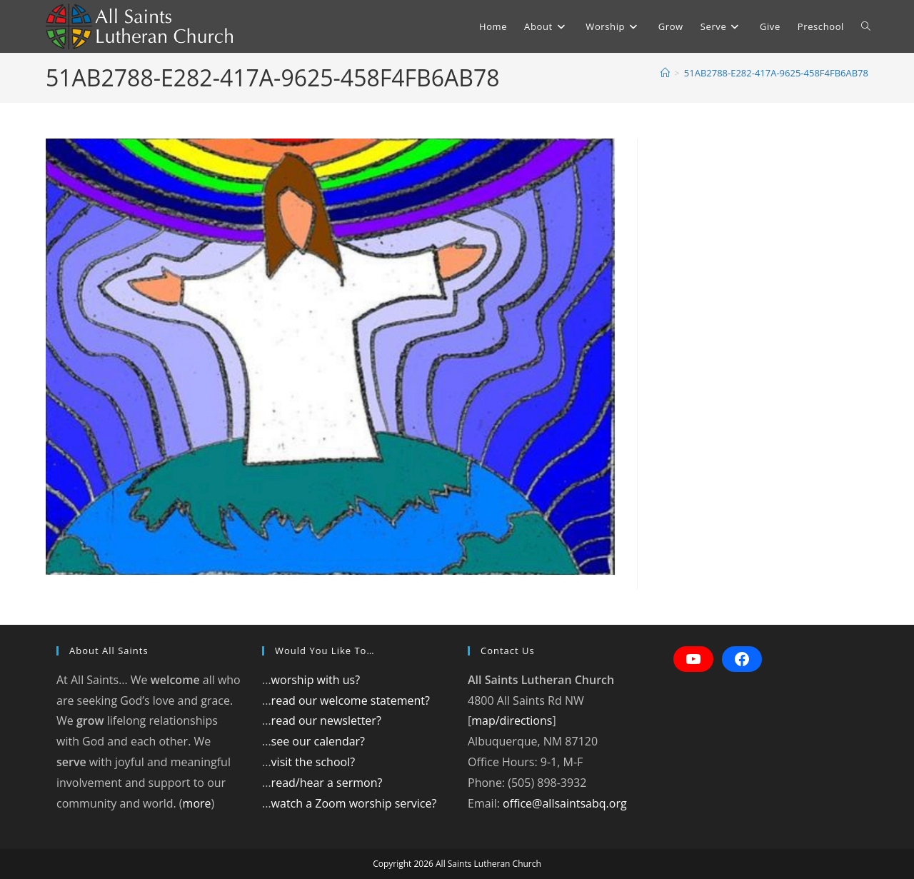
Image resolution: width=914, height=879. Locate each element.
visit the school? (313, 762)
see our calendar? (318, 741)
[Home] (665, 72)
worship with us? (315, 680)
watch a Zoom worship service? (354, 803)
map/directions (511, 720)
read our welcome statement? (350, 700)
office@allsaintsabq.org (565, 803)
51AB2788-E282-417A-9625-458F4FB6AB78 (776, 72)
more (197, 803)
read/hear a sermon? (327, 782)
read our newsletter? (326, 720)
